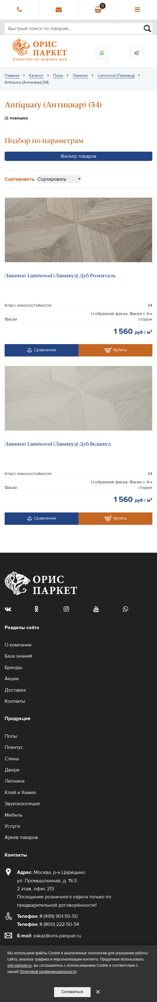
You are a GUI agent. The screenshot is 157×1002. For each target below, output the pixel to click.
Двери (12, 770)
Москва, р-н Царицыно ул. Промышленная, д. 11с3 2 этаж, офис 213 (51, 880)
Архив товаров (21, 837)
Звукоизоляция (22, 804)
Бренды (13, 667)
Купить (115, 350)
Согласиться (72, 992)
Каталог (36, 75)
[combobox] (78, 28)
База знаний (18, 656)
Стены (12, 759)
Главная (12, 75)
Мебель (13, 815)
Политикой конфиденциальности (48, 972)
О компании (18, 645)
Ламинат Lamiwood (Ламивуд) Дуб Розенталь (60, 276)
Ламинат (80, 75)
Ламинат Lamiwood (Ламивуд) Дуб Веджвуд (58, 444)
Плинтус (14, 747)
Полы (58, 75)
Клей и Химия (20, 792)
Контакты (15, 701)
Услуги (12, 826)
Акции (12, 679)
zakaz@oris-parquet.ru (57, 936)
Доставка (15, 690)
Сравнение (41, 350)
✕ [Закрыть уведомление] (97, 992)
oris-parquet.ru (19, 965)
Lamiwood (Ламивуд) (116, 75)
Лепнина (14, 781)
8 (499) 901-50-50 (47, 916)
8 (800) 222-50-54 (48, 924)
